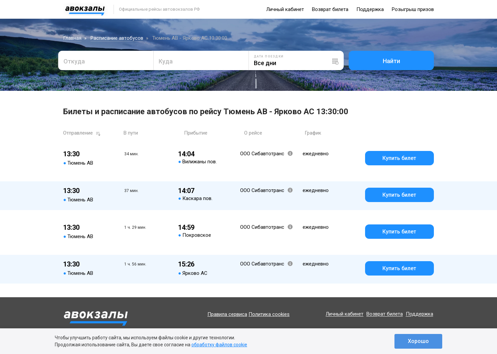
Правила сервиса (227, 314)
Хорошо (418, 341)
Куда (166, 61)
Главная (72, 38)
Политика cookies (269, 314)
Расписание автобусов (117, 38)
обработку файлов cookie (219, 344)
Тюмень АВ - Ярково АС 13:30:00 (189, 38)
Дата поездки (269, 56)
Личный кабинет (285, 9)
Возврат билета (330, 9)
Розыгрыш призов (413, 9)
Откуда (74, 61)
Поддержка (370, 9)
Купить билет (399, 158)
